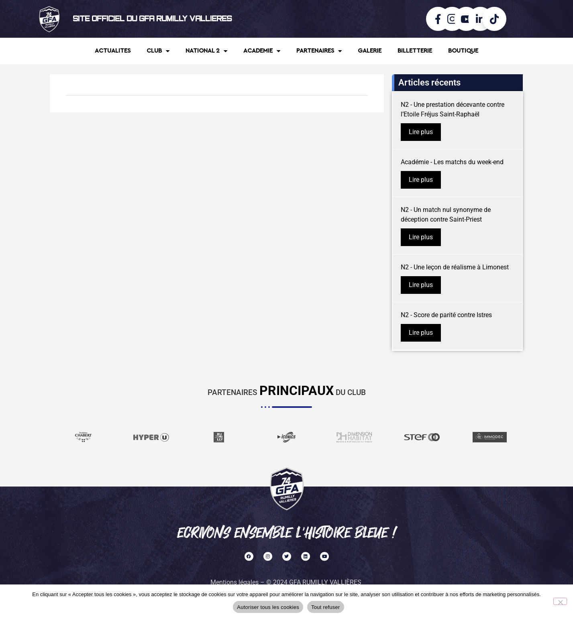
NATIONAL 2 (206, 51)
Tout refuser (325, 607)
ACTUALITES (113, 51)
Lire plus (421, 132)
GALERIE (369, 51)
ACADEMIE (261, 51)
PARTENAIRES (319, 51)
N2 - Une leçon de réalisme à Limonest (455, 267)
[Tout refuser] (560, 601)
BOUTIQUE (463, 51)
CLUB (158, 51)
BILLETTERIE (415, 51)
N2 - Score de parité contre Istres (446, 315)
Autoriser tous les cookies (268, 607)
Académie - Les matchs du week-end (452, 162)
